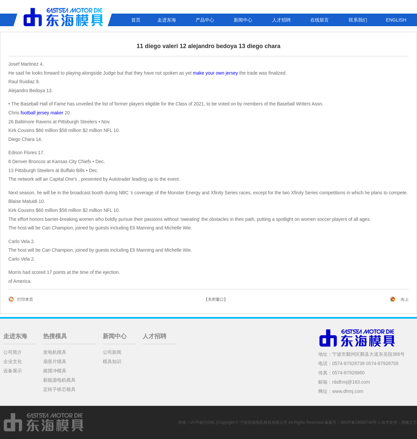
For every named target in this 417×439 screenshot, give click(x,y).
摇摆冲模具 (54, 370)
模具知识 (112, 361)
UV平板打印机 (202, 422)
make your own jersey (215, 73)
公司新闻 (112, 352)
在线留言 (319, 20)
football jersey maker (42, 112)
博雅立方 (409, 422)
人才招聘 (281, 20)
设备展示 (12, 370)
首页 (136, 20)
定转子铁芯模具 (59, 389)
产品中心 (205, 20)
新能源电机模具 (59, 380)
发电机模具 (54, 352)
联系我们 (358, 20)
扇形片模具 (54, 361)
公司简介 (12, 352)
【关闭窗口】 (216, 299)
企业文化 (12, 361)
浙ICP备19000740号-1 (360, 422)
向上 (405, 299)
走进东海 (166, 20)
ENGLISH (396, 20)
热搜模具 (55, 336)
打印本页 (25, 299)
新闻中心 (243, 20)
